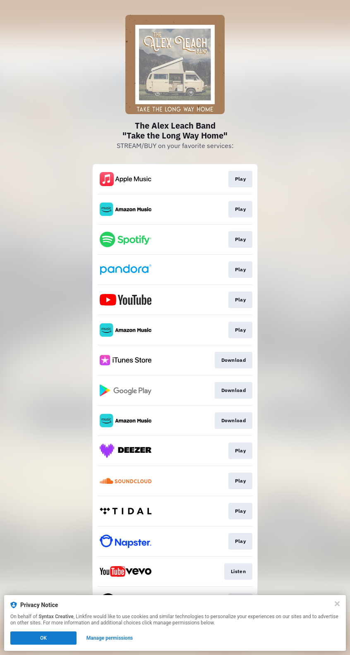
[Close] (337, 603)
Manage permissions (109, 638)
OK (43, 638)
